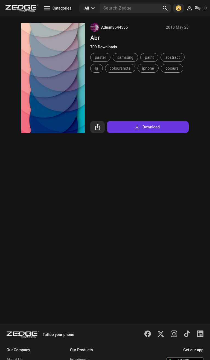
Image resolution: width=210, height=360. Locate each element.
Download (147, 127)
